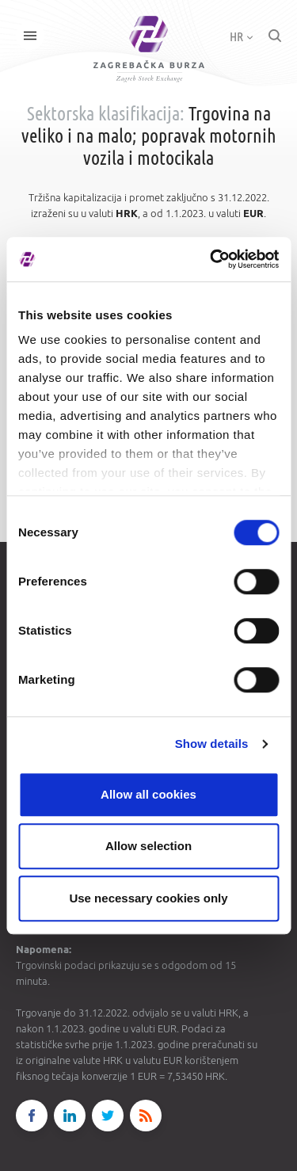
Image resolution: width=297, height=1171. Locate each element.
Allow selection (148, 846)
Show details (212, 743)
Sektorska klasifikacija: (106, 113)
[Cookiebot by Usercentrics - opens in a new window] (211, 259)
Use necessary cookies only (148, 898)
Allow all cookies (148, 794)
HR (241, 36)
